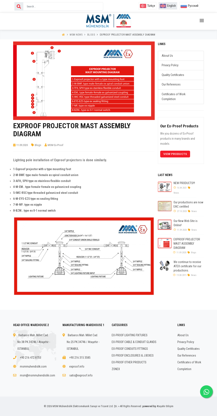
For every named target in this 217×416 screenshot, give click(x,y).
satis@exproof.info (81, 375)
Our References (171, 84)
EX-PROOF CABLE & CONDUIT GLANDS (134, 342)
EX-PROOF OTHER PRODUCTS (129, 362)
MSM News (76, 34)
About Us (167, 55)
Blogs (91, 34)
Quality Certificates (173, 75)
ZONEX (116, 369)
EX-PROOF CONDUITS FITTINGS (130, 348)
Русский (189, 5)
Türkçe (147, 5)
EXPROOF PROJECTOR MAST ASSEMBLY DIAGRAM (127, 34)
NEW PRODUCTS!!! (184, 183)
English (168, 5)
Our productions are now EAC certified (188, 204)
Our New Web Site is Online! (186, 223)
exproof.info (76, 366)
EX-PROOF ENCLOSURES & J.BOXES (133, 355)
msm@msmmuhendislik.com (37, 375)
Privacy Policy (170, 65)
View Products (175, 154)
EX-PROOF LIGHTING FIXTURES (129, 335)
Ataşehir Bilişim (165, 406)
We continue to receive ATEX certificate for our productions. (187, 266)
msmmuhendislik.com (33, 366)
